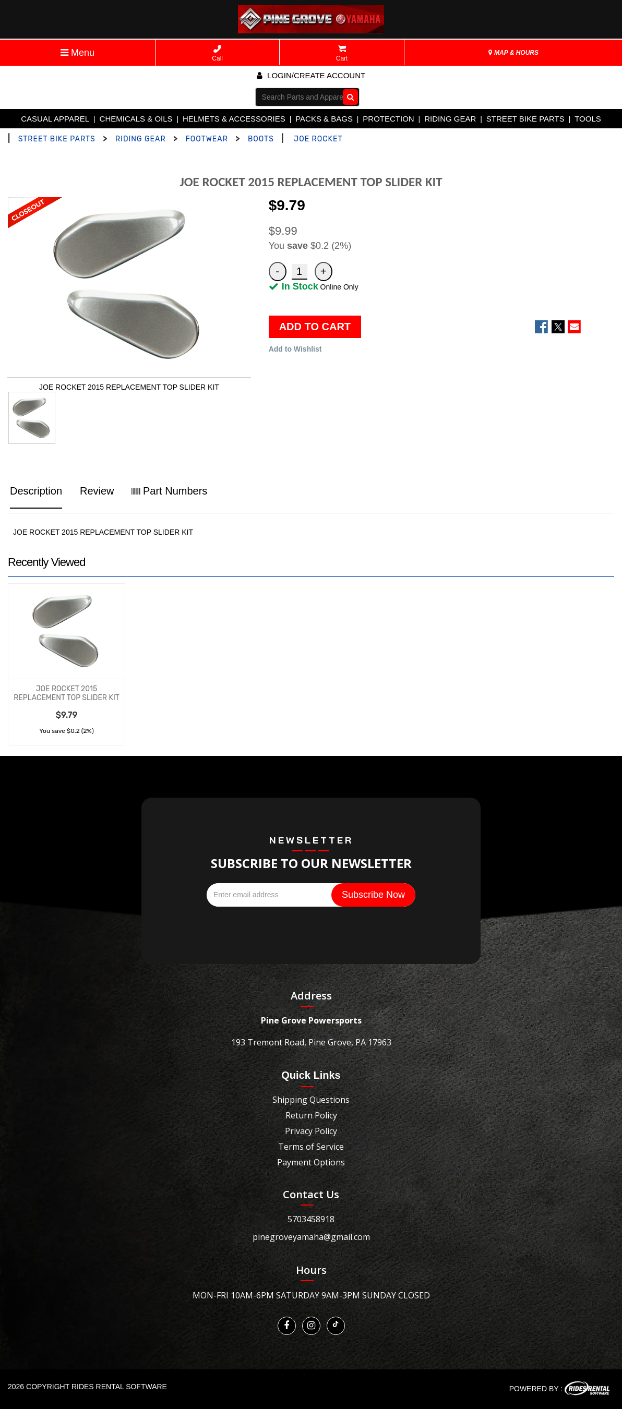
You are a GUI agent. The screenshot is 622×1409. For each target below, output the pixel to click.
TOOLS (588, 118)
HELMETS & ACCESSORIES (234, 118)
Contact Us (311, 1194)
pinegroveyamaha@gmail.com (311, 1237)
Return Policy (311, 1115)
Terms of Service (311, 1146)
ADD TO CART (315, 326)
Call (217, 53)
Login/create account (311, 75)
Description (36, 491)
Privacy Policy (311, 1131)
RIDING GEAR (450, 118)
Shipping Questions (311, 1099)
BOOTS (261, 139)
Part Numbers (169, 491)
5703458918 (311, 1219)
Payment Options (311, 1162)
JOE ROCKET (318, 139)
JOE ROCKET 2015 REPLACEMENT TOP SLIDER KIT (66, 693)
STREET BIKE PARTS (525, 118)
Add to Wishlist (295, 349)
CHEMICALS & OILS (136, 118)
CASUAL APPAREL (55, 118)
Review (97, 491)
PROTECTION (388, 118)
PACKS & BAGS (324, 118)
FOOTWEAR (207, 139)
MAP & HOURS (513, 52)
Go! (348, 96)
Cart (342, 53)
